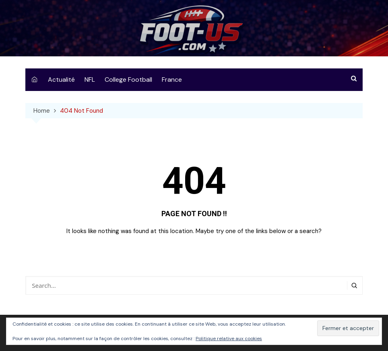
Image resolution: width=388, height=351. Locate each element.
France (172, 79)
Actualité (61, 79)
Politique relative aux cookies (229, 338)
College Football (128, 79)
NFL (90, 79)
